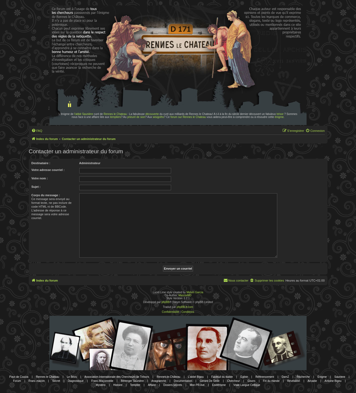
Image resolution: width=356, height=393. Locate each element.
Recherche (303, 376)
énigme (279, 117)
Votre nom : (39, 178)
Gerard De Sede (209, 380)
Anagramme (158, 380)
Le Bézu (72, 376)
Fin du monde (271, 380)
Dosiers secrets (172, 384)
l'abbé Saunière (83, 114)
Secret (56, 380)
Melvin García (195, 292)
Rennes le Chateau (115, 114)
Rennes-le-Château (168, 376)
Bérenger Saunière (132, 380)
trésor (280, 114)
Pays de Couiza (18, 376)
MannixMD (184, 295)
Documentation (183, 380)
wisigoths (158, 117)
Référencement (265, 376)
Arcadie (312, 380)
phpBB (166, 302)
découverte (152, 114)
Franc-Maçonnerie (102, 380)
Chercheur (233, 380)
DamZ (285, 376)
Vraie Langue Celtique (246, 384)
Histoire (117, 384)
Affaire (152, 384)
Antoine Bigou (333, 380)
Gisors (251, 380)
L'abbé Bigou (196, 376)
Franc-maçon (37, 380)
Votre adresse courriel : (48, 169)
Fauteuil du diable (222, 376)
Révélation (293, 380)
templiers (115, 117)
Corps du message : (45, 195)
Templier (135, 384)
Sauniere (339, 376)
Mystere (101, 384)
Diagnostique (75, 380)
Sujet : (36, 186)
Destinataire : (41, 163)
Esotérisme (219, 384)
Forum (17, 380)
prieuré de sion (136, 117)
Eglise (244, 376)
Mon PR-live (197, 384)
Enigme (322, 376)
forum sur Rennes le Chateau (188, 117)
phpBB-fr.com (185, 306)
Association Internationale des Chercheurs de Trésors (116, 376)
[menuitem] (36, 130)
